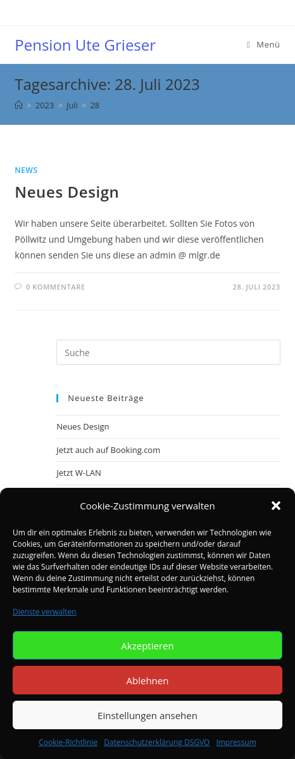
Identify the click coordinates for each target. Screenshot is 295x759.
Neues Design (67, 191)
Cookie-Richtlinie (68, 742)
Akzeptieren (147, 645)
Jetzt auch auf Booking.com (108, 450)
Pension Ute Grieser (85, 44)
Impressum (236, 742)
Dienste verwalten (45, 611)
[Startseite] (19, 105)
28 (94, 105)
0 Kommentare (55, 286)
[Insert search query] (168, 352)
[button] (276, 505)
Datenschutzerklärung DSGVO (157, 742)
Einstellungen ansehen (147, 715)
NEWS (26, 170)
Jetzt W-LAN (78, 472)
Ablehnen (148, 680)
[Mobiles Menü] (263, 44)
